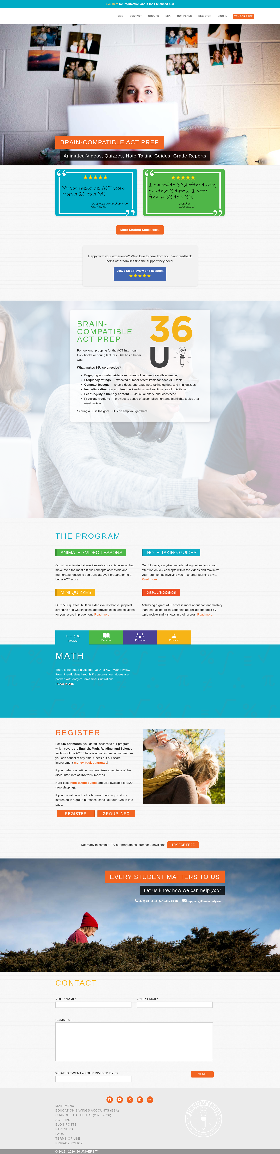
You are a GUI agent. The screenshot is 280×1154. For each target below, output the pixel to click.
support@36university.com (204, 900)
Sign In (222, 16)
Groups (153, 16)
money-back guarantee (90, 762)
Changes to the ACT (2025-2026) (83, 1115)
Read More (64, 684)
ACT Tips (62, 1120)
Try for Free (243, 16)
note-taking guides (83, 783)
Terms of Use (67, 1138)
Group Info (116, 813)
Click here (111, 4)
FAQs (59, 1134)
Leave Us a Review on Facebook (140, 274)
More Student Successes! (140, 230)
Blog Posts (66, 1124)
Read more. (150, 579)
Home (119, 16)
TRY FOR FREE (183, 845)
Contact (136, 16)
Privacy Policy (69, 1143)
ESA (168, 16)
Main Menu (64, 1106)
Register (204, 16)
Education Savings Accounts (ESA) (87, 1110)
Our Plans (184, 16)
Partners (64, 1129)
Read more (204, 614)
